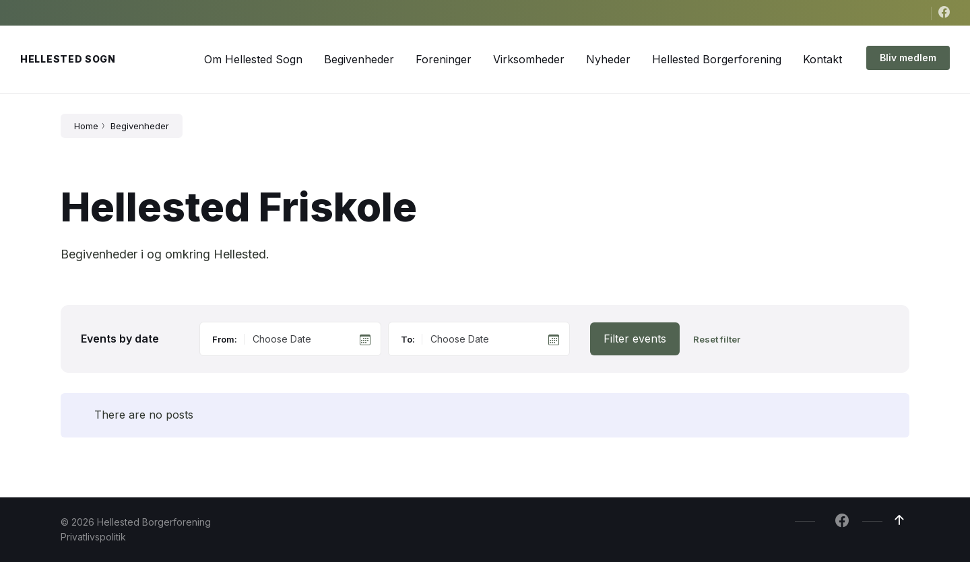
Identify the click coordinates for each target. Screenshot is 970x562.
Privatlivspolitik (93, 536)
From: (224, 339)
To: (408, 339)
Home (86, 125)
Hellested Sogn (68, 59)
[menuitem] (253, 59)
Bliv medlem (908, 57)
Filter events (635, 338)
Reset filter (716, 340)
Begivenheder (139, 125)
